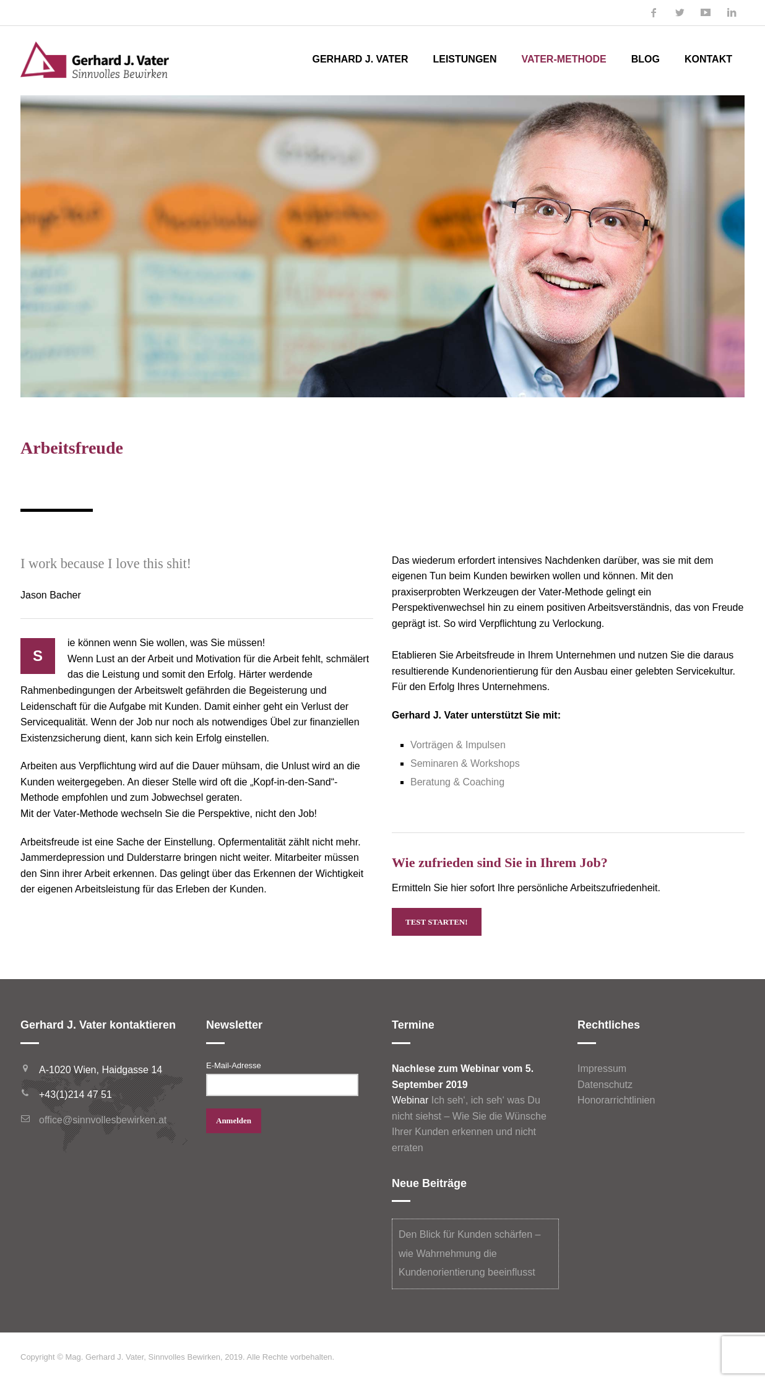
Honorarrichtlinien (616, 1100)
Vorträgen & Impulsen (458, 745)
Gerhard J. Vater (360, 59)
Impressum (601, 1068)
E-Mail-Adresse (233, 1065)
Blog (645, 59)
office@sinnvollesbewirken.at (102, 1120)
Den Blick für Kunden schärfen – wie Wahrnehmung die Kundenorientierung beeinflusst (469, 1253)
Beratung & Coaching (457, 782)
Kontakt (708, 59)
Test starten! (436, 921)
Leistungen (464, 59)
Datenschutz (605, 1084)
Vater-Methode (564, 59)
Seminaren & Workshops (465, 763)
